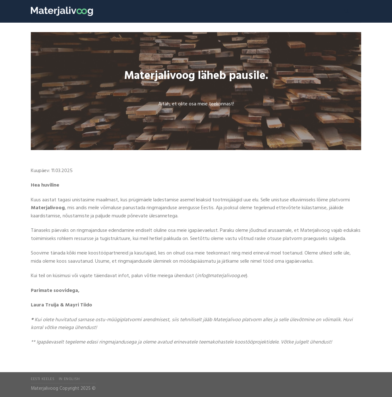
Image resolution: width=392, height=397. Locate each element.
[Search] (346, 11)
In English (69, 379)
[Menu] (357, 11)
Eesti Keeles (42, 379)
